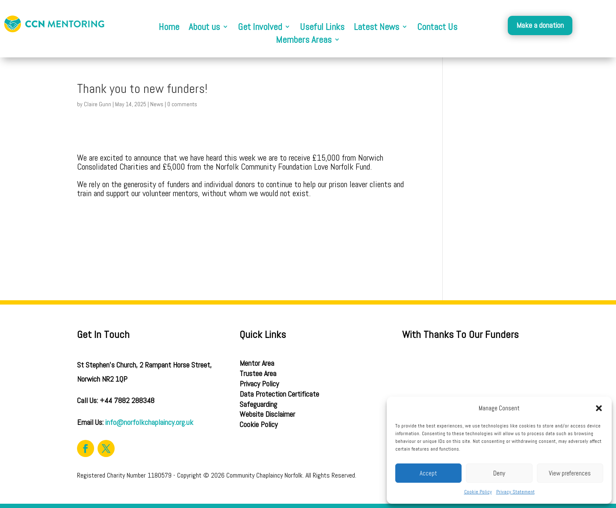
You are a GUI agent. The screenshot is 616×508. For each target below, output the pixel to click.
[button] (599, 408)
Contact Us (437, 28)
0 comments (182, 104)
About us (204, 28)
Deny (499, 473)
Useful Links (322, 28)
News (156, 104)
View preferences (570, 473)
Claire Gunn (97, 104)
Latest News (376, 28)
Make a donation (540, 25)
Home (169, 28)
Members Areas (304, 40)
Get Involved (260, 28)
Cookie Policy (478, 491)
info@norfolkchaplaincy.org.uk (149, 422)
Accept (428, 473)
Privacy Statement (515, 491)
